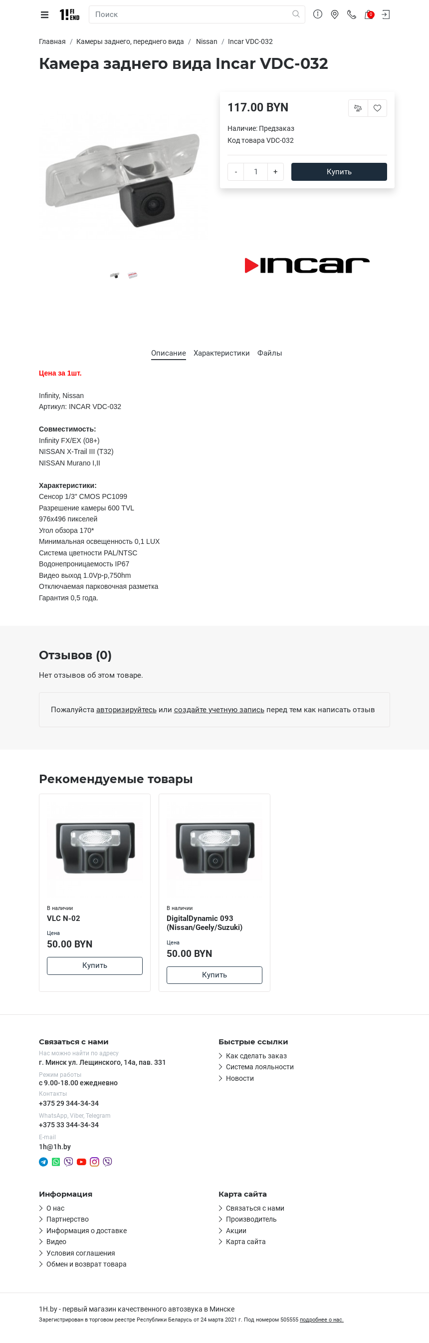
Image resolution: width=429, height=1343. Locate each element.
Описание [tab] (168, 353)
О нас (55, 1208)
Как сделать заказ (256, 1056)
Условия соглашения (80, 1253)
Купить (339, 171)
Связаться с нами (255, 1208)
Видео (56, 1242)
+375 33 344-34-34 (69, 1125)
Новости (240, 1078)
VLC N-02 (63, 918)
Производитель (251, 1219)
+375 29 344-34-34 (69, 1103)
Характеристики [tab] (222, 353)
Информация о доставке (86, 1231)
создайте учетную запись (219, 709)
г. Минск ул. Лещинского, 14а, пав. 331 (102, 1062)
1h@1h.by (55, 1147)
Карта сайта (246, 1242)
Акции (236, 1231)
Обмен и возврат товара (86, 1264)
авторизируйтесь (126, 709)
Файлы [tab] (269, 353)
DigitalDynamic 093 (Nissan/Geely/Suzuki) (204, 923)
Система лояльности (260, 1067)
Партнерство (67, 1219)
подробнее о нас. (322, 1320)
